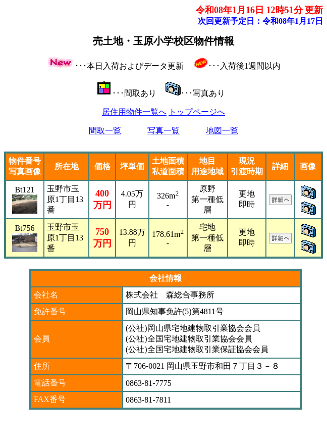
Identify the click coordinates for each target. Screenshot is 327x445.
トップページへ (197, 112)
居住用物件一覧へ (134, 112)
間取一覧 (105, 130)
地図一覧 (222, 130)
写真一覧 (163, 130)
